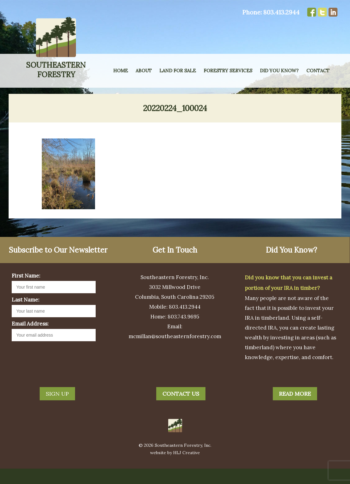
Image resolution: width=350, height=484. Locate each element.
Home (120, 71)
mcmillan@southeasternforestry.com (175, 351)
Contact (317, 71)
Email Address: (30, 339)
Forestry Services (228, 71)
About (144, 71)
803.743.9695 (183, 332)
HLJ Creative (186, 468)
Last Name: (25, 315)
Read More (295, 409)
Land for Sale (177, 71)
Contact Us (180, 409)
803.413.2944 (281, 12)
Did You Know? (279, 71)
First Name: (26, 291)
